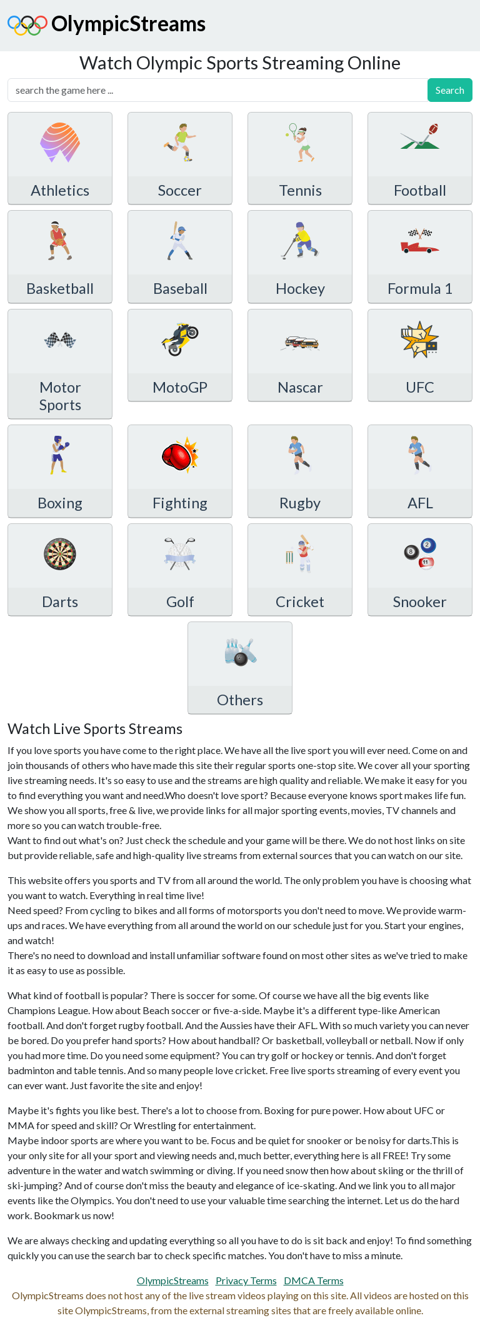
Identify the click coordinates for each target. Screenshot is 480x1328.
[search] (218, 90)
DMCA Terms (314, 1280)
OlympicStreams (107, 26)
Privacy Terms (246, 1280)
